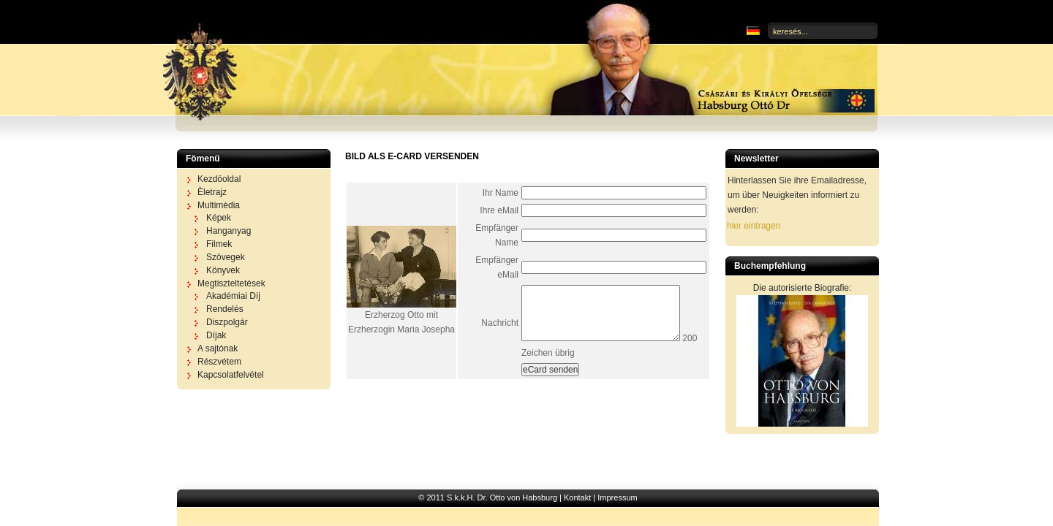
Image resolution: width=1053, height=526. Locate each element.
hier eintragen (753, 226)
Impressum (617, 497)
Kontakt (577, 497)
